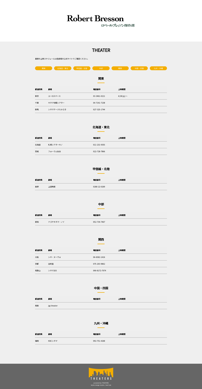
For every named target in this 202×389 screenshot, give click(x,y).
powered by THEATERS (101, 383)
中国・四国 (139, 68)
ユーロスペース (54, 96)
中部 (101, 68)
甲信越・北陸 (81, 68)
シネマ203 (52, 270)
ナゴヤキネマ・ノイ (56, 221)
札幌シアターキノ (55, 144)
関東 (43, 68)
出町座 (51, 263)
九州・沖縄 (158, 68)
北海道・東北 (62, 68)
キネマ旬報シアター (56, 102)
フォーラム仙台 (54, 151)
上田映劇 (51, 186)
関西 (120, 68)
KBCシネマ (52, 340)
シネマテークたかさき (57, 109)
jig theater (53, 305)
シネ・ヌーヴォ (54, 257)
